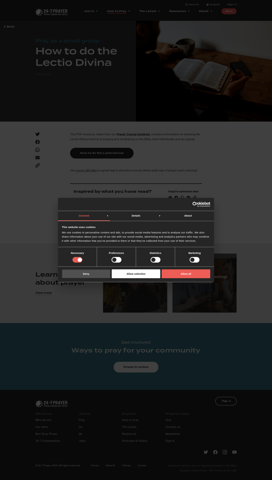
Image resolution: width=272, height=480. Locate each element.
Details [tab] (136, 215)
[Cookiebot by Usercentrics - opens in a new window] (195, 204)
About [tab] (188, 215)
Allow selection (135, 273)
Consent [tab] (84, 215)
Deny (86, 273)
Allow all (186, 273)
